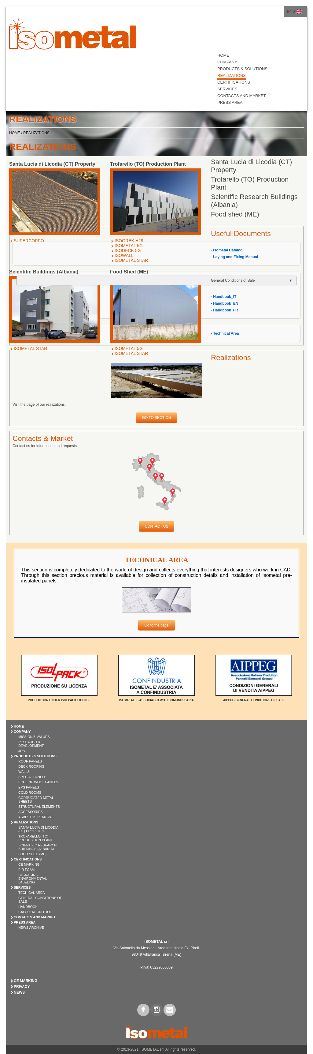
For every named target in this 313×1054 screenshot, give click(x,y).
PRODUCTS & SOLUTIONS (242, 68)
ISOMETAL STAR (131, 260)
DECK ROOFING (31, 766)
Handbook (28, 907)
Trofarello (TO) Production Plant (35, 838)
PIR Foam (26, 869)
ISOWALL (124, 255)
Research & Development (31, 743)
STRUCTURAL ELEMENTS (39, 806)
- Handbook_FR (224, 310)
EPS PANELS (28, 787)
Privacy (22, 986)
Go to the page (156, 625)
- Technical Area (225, 333)
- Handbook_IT (223, 297)
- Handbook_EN (224, 303)
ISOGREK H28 (129, 240)
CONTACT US (156, 526)
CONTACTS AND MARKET (241, 95)
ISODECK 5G (128, 250)
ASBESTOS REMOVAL (35, 817)
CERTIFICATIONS (233, 82)
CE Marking (29, 864)
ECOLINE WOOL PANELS (38, 782)
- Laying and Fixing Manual (234, 257)
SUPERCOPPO (29, 240)
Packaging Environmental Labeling (32, 878)
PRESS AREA (229, 102)
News (19, 992)
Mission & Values (34, 737)
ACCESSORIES (30, 812)
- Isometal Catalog (226, 250)
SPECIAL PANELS (32, 777)
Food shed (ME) (235, 214)
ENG (291, 11)
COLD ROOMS (29, 792)
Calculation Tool (35, 912)
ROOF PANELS (30, 761)
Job (21, 751)
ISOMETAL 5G (129, 245)
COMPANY (227, 62)
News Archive (31, 927)
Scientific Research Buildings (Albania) (37, 847)
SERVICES (227, 89)
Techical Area (31, 892)
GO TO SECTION (156, 418)
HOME (223, 55)
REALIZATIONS (231, 75)
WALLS (24, 772)
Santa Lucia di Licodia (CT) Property (38, 829)
